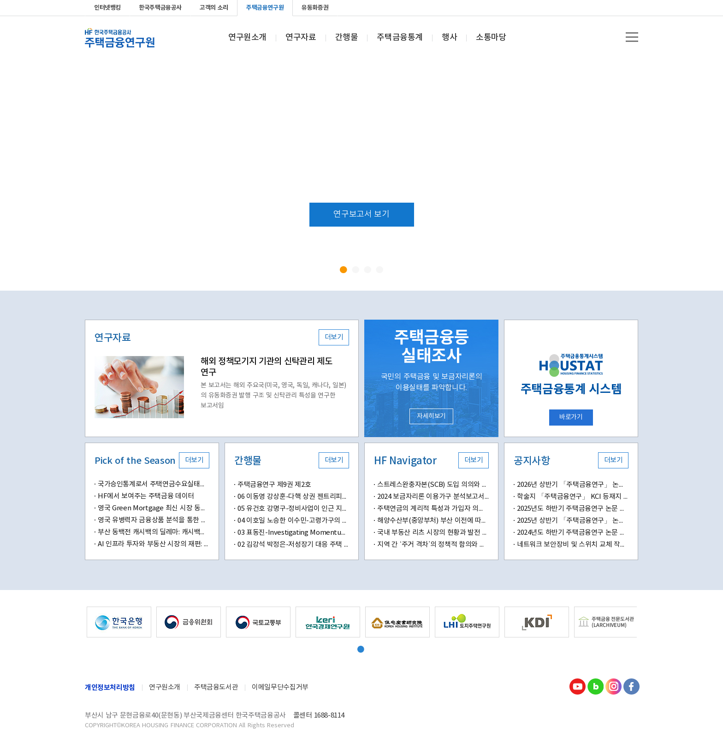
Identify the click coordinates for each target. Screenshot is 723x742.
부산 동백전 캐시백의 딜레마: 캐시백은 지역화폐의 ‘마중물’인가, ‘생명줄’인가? (153, 532)
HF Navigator (405, 461)
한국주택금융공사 (160, 8)
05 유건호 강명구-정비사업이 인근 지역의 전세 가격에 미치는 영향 (293, 509)
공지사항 (532, 461)
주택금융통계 (400, 37)
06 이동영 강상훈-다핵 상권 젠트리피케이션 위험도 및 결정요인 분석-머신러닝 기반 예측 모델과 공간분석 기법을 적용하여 (293, 497)
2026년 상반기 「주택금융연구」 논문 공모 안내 (572, 485)
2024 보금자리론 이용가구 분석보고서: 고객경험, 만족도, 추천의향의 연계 (433, 497)
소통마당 (491, 37)
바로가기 (570, 417)
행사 (449, 37)
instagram (616, 7)
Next (673, 174)
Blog (595, 686)
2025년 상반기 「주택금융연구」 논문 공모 (572, 521)
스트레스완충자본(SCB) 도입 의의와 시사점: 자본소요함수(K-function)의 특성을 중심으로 (433, 485)
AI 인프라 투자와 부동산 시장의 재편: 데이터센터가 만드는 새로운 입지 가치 (153, 544)
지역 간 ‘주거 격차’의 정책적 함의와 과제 (433, 545)
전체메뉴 (632, 37)
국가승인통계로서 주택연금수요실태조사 (153, 484)
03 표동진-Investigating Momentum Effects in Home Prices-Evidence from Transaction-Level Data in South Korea (293, 533)
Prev (49, 174)
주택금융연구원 (265, 8)
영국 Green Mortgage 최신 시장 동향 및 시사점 (153, 508)
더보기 (334, 337)
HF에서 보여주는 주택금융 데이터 (146, 496)
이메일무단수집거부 (280, 687)
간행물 (346, 37)
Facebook (630, 7)
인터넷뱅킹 (107, 8)
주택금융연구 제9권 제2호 (274, 485)
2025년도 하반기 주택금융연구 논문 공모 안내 (572, 509)
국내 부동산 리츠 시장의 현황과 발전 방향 (433, 533)
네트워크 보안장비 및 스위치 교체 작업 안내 (572, 545)
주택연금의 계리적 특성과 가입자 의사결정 (433, 509)
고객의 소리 (214, 8)
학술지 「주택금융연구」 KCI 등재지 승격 (572, 497)
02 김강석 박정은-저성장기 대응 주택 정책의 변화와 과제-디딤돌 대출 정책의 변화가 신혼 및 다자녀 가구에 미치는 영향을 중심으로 (293, 545)
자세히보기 (431, 416)
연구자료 (300, 37)
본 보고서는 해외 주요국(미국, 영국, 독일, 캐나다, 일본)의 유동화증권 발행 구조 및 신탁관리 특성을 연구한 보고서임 (273, 395)
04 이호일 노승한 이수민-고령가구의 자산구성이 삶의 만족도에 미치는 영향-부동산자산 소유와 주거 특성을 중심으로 (293, 521)
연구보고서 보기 (361, 214)
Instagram (613, 686)
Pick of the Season (135, 461)
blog (601, 7)
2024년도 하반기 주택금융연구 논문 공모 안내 (572, 533)
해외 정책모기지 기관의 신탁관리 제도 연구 (266, 367)
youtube (586, 7)
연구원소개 (247, 37)
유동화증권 (315, 8)
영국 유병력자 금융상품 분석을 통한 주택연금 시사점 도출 (153, 520)
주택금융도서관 (216, 687)
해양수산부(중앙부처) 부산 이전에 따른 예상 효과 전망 (433, 521)
